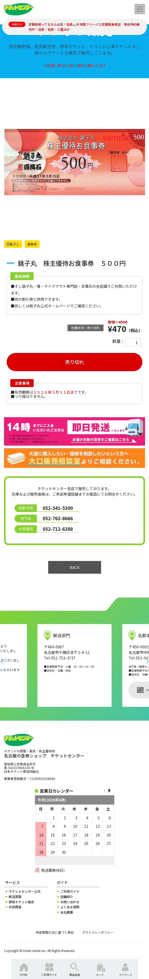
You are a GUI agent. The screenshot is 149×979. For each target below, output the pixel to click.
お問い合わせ (69, 902)
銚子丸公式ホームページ (49, 305)
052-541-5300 (58, 508)
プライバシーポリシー (98, 932)
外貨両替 (15, 907)
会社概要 (66, 912)
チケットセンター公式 (24, 891)
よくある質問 (69, 907)
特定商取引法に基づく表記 (55, 932)
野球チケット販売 (21, 902)
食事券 (32, 244)
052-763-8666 (58, 518)
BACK (74, 567)
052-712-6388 (58, 529)
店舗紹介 (66, 897)
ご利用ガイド (69, 891)
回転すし (13, 244)
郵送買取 (15, 897)
